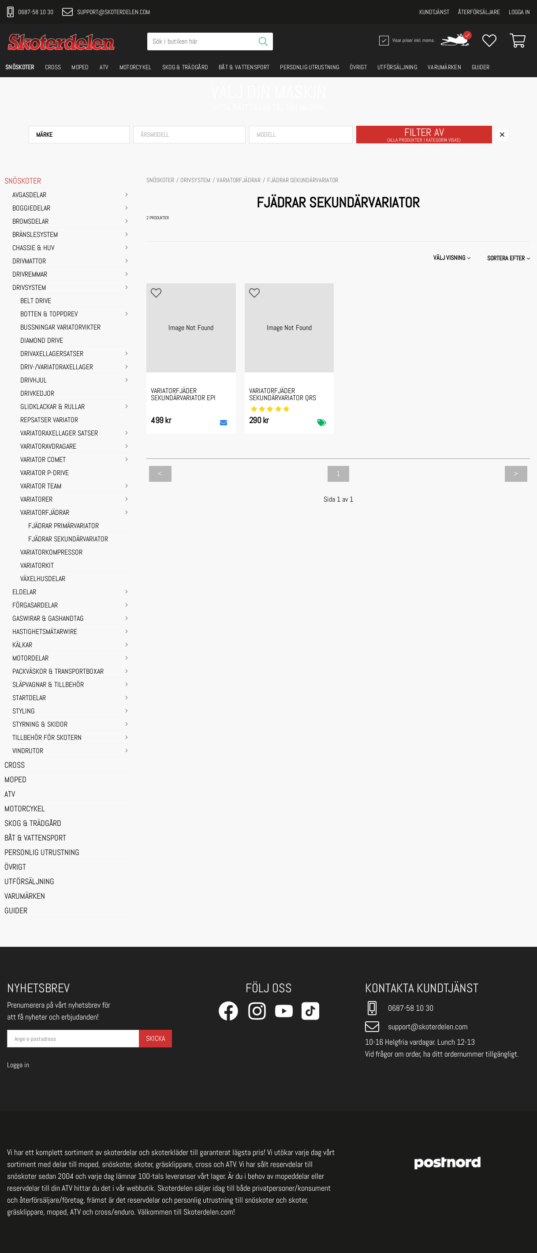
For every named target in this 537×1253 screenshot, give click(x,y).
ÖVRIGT (358, 67)
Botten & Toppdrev (49, 315)
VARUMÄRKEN (444, 67)
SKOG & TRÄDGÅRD (185, 67)
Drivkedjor (37, 394)
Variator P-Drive (44, 473)
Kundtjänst (434, 12)
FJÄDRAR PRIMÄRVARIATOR (63, 526)
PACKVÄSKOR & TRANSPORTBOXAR (58, 672)
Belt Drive (35, 301)
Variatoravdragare (48, 447)
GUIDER (481, 67)
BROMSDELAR (30, 222)
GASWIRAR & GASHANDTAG (48, 619)
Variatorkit (37, 566)
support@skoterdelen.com (106, 12)
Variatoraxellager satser (59, 434)
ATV (104, 67)
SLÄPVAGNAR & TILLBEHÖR (48, 685)
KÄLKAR (22, 645)
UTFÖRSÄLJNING (397, 67)
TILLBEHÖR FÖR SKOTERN (47, 738)
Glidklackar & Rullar (52, 407)
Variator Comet (43, 460)
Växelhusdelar (42, 579)
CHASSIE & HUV (33, 248)
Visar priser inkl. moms (405, 40)
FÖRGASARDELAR (35, 606)
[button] (79, 134)
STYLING (23, 712)
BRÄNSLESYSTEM (35, 235)
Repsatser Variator (49, 420)
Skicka (155, 1038)
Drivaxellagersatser (51, 354)
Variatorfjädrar (44, 513)
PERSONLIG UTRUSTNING (309, 67)
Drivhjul (33, 381)
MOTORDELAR (30, 659)
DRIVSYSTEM (29, 288)
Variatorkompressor (51, 553)
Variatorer (36, 500)
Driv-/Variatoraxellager (56, 367)
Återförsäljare (479, 12)
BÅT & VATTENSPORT (244, 67)
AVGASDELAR (29, 195)
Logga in (519, 12)
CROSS (53, 67)
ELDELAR (24, 592)
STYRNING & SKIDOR (39, 725)
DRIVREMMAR (29, 275)
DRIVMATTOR (29, 262)
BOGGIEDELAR (31, 209)
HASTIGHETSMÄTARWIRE (44, 632)
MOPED (80, 67)
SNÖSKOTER (19, 67)
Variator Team (40, 487)
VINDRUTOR (27, 751)
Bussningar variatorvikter (60, 328)
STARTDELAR (29, 698)
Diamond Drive (41, 341)
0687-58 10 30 (30, 12)
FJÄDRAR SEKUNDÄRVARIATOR (68, 540)
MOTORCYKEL (135, 67)
